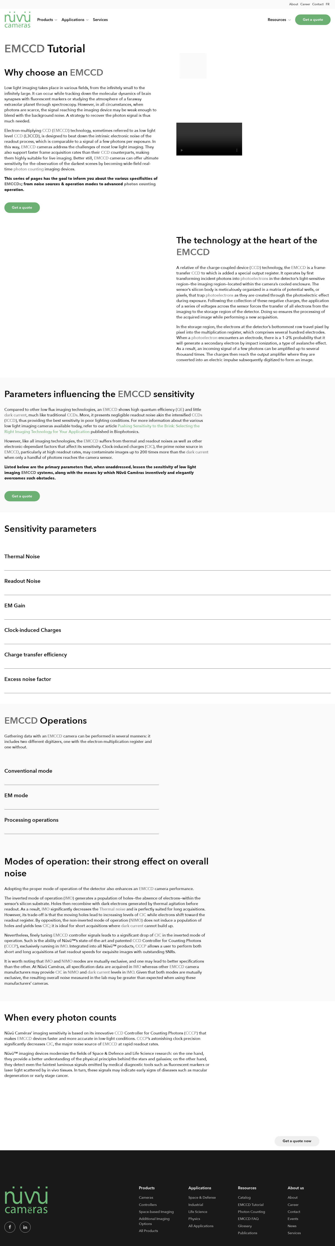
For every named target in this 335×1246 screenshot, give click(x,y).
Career (305, 4)
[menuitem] (328, 4)
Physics (194, 1222)
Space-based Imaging (156, 1215)
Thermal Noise (22, 558)
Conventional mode (28, 774)
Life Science (197, 1215)
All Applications (200, 1229)
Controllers (148, 1208)
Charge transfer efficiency (35, 657)
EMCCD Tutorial (251, 1208)
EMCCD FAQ (248, 1222)
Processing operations (31, 823)
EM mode (16, 798)
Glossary (245, 1229)
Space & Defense (202, 1201)
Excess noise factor (27, 682)
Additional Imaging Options (154, 1225)
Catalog (244, 1201)
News (292, 1229)
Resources (276, 20)
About (293, 4)
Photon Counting (251, 1215)
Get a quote (311, 20)
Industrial (195, 1208)
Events (293, 1222)
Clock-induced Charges (32, 632)
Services (100, 20)
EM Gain (14, 608)
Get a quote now (296, 1144)
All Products (148, 1234)
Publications (247, 1237)
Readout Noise (22, 583)
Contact (318, 4)
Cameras (146, 1201)
